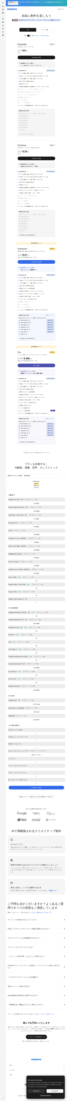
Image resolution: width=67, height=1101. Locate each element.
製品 (37, 1065)
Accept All (55, 1091)
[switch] (29, 36)
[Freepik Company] (36, 1059)
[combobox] (44, 475)
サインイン (61, 9)
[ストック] (2, 9)
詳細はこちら (50, 315)
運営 (37, 1075)
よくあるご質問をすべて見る (40, 912)
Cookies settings (45, 1095)
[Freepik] (12, 9)
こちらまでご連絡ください (47, 1014)
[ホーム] (2, 6)
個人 (28, 29)
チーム (44, 30)
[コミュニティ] (2, 12)
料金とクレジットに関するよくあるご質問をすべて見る (36, 796)
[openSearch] (2, 2)
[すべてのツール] (2, 35)
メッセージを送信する (36, 1037)
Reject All (36, 1091)
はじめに (37, 1070)
